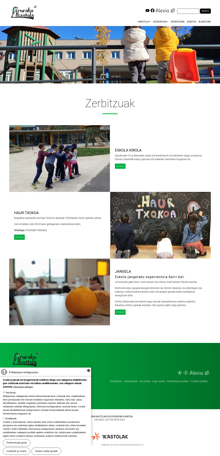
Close (88, 371)
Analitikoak (10, 418)
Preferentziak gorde (17, 443)
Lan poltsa (144, 381)
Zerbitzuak (178, 21)
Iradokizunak (130, 381)
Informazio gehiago (23, 387)
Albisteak (205, 21)
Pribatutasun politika (178, 381)
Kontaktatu (116, 381)
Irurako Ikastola (23, 12)
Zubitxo (191, 21)
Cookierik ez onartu (17, 451)
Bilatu (205, 11)
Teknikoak (11, 393)
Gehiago (120, 166)
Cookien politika (198, 381)
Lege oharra (158, 381)
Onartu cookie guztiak (46, 451)
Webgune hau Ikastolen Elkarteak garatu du (123, 445)
